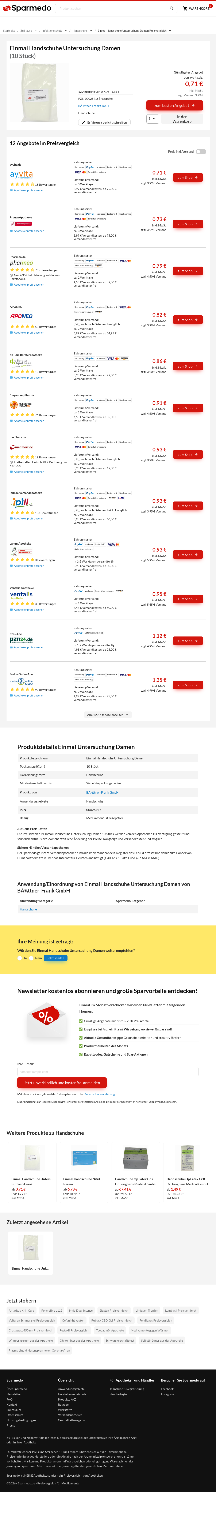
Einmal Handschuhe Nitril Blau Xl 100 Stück (84, 1179)
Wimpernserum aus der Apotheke (31, 1340)
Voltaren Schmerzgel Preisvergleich (32, 1320)
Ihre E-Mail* (25, 1064)
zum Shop (188, 177)
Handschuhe (28, 909)
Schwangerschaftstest (120, 1340)
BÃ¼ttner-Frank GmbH (93, 106)
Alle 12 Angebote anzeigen (108, 715)
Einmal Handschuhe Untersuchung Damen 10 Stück (30, 1268)
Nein (38, 958)
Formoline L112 (51, 1310)
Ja (25, 958)
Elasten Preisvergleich (114, 1310)
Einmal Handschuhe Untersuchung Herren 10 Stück (32, 1179)
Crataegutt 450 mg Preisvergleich (31, 1330)
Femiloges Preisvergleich (155, 1320)
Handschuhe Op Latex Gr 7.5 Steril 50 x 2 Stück (136, 1179)
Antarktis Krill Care (21, 1310)
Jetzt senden (55, 958)
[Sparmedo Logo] (27, 8)
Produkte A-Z (67, 1399)
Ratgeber (64, 1404)
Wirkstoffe (65, 1410)
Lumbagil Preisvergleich (181, 1310)
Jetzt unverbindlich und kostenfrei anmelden (62, 1082)
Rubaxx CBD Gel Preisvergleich (111, 1320)
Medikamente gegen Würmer (150, 1330)
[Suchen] (169, 8)
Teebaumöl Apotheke (110, 1330)
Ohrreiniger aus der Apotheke (79, 1340)
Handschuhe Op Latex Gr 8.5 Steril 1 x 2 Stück (187, 1179)
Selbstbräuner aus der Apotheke (162, 1340)
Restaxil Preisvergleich (74, 1330)
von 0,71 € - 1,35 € (98, 91)
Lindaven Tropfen (146, 1310)
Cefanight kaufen (73, 1320)
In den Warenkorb (182, 119)
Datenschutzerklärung (99, 1094)
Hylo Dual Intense (81, 1310)
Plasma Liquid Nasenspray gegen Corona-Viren (39, 1350)
